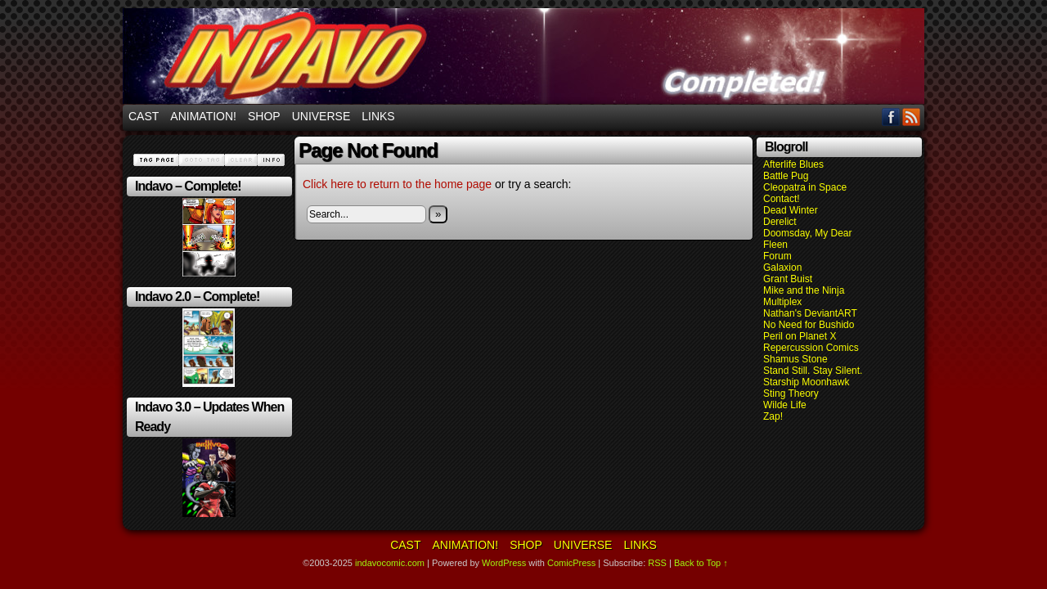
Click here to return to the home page (397, 184)
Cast (143, 116)
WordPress (504, 563)
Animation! (203, 116)
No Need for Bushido (808, 324)
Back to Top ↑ (701, 563)
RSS (911, 116)
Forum (777, 256)
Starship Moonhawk (806, 382)
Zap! (773, 416)
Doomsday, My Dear (807, 233)
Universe (321, 116)
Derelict (780, 221)
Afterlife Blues (793, 164)
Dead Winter (790, 210)
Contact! (781, 199)
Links (378, 116)
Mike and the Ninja (803, 290)
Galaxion (782, 267)
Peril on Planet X (799, 336)
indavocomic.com (523, 56)
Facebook (891, 116)
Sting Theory (791, 393)
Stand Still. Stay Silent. (812, 370)
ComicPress (571, 563)
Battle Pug (785, 176)
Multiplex (782, 302)
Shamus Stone (795, 359)
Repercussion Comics (811, 347)
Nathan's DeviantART (810, 313)
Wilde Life (785, 405)
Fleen (775, 244)
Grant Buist (787, 279)
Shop (264, 116)
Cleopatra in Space (805, 187)
